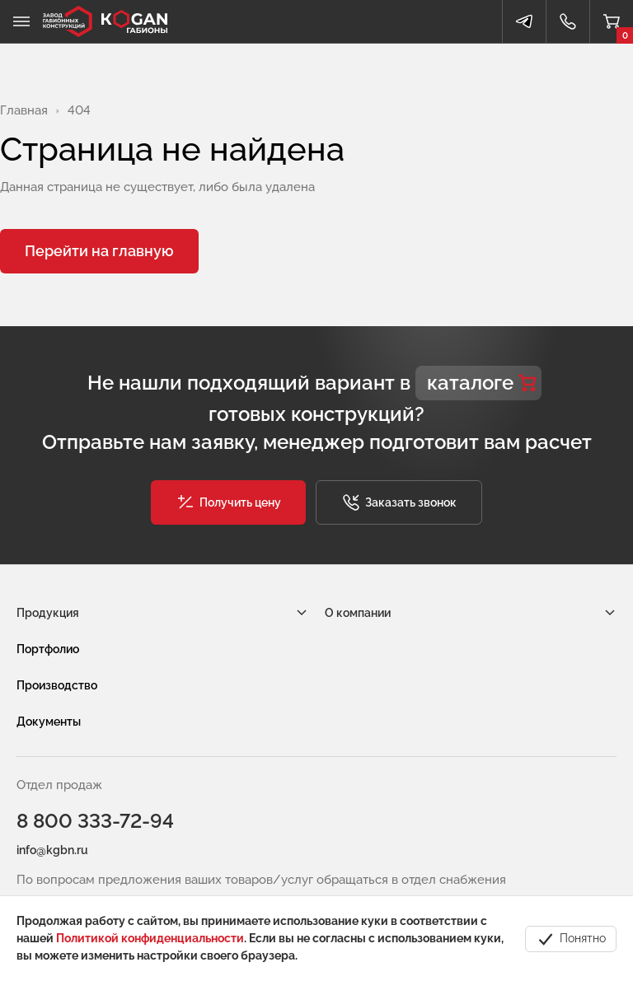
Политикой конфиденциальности (150, 938)
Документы (48, 721)
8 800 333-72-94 (95, 821)
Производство (56, 685)
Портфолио (47, 649)
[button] (228, 502)
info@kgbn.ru (52, 850)
